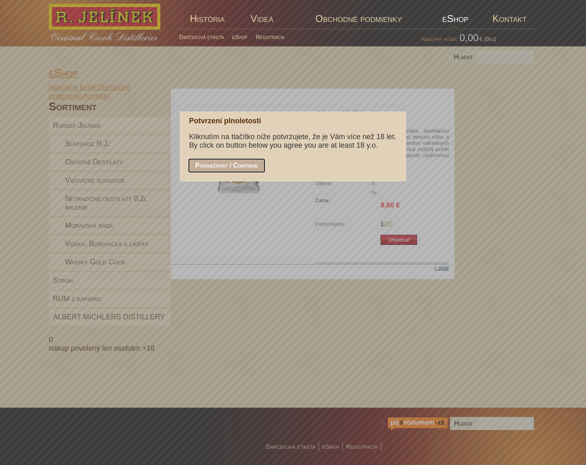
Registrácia (270, 37)
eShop (240, 37)
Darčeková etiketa (201, 37)
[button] (227, 165)
